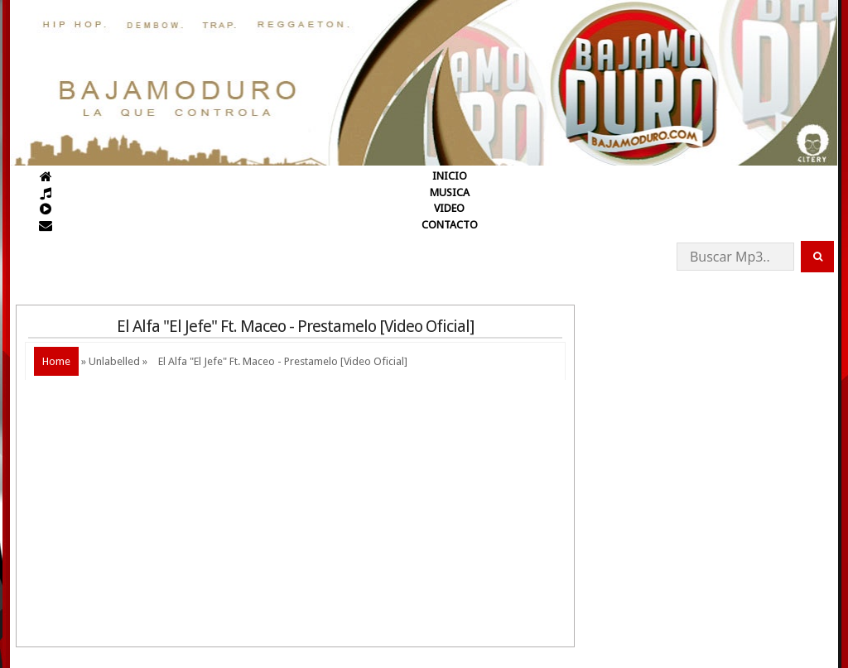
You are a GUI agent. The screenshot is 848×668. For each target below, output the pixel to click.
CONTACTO (450, 225)
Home (56, 361)
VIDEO (449, 208)
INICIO (449, 176)
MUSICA (450, 192)
